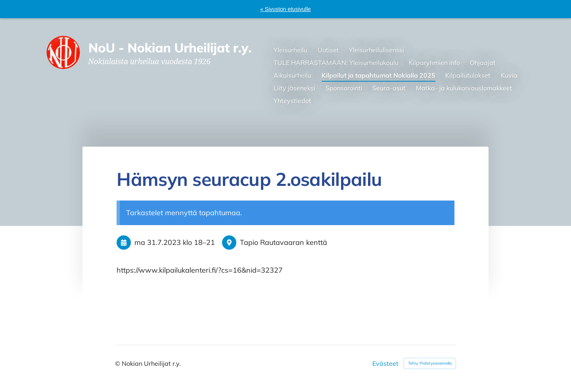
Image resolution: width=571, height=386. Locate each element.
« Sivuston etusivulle (285, 9)
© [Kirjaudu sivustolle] (118, 363)
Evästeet (385, 363)
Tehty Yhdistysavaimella (430, 363)
